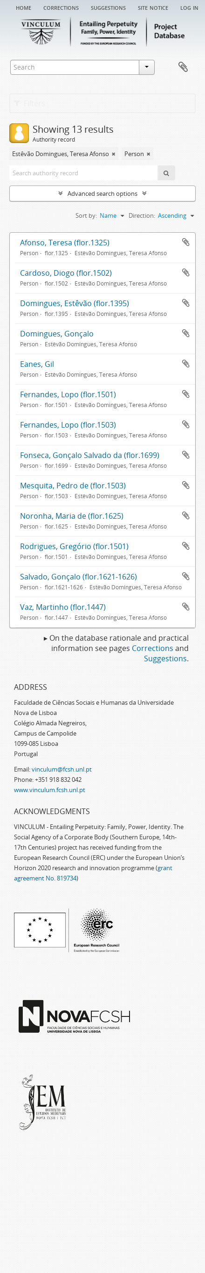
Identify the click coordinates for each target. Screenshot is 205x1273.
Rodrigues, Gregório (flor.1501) (74, 546)
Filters (29, 103)
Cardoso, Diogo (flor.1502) (66, 273)
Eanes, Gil (37, 364)
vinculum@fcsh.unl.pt (62, 769)
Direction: (142, 215)
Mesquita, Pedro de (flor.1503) (73, 485)
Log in (189, 7)
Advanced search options (102, 193)
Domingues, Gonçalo (57, 334)
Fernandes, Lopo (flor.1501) (68, 394)
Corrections (61, 7)
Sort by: (86, 215)
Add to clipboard (186, 242)
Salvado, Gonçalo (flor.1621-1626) (78, 577)
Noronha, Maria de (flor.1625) (71, 516)
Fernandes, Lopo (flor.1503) (68, 425)
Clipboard (183, 67)
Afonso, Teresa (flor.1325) (64, 242)
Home (23, 7)
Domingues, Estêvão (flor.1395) (74, 303)
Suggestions (108, 7)
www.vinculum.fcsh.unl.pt (49, 790)
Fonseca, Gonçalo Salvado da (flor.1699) (89, 455)
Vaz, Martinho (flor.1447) (63, 607)
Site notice (153, 7)
